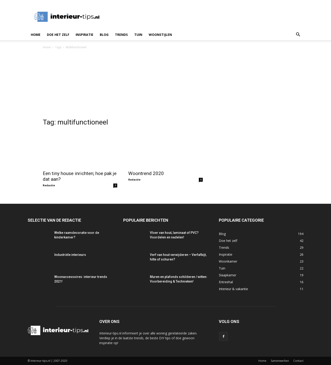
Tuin (138, 34)
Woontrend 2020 (146, 173)
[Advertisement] (165, 84)
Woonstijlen (160, 34)
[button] (297, 35)
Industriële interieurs (70, 255)
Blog (104, 34)
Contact (298, 361)
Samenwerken (280, 361)
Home (35, 34)
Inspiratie (84, 34)
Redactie (49, 185)
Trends (121, 34)
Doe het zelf (58, 34)
